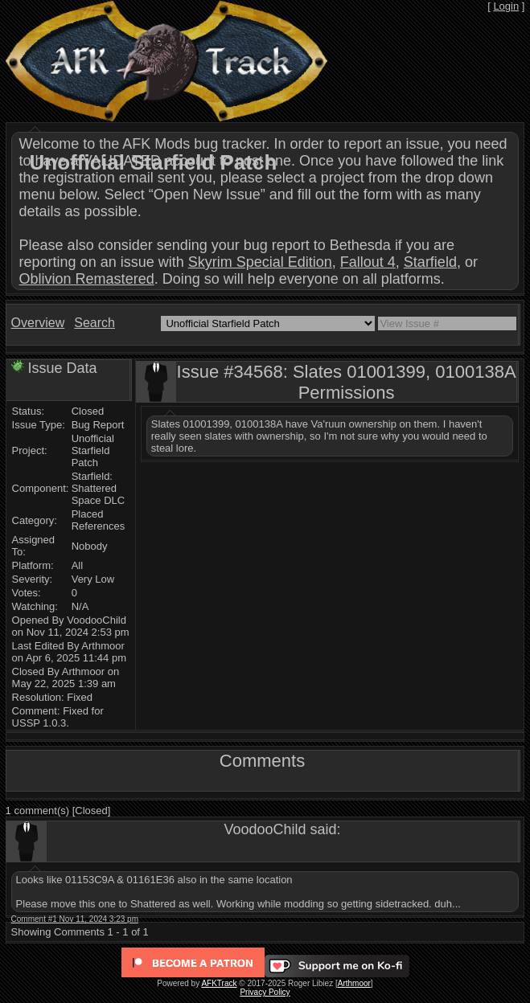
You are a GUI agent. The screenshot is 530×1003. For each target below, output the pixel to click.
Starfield (430, 262)
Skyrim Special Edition (260, 262)
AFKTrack (218, 983)
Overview (38, 323)
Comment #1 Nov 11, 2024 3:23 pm (74, 919)
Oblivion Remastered (86, 279)
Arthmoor (354, 983)
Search (94, 323)
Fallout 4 (368, 262)
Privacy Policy (265, 992)
